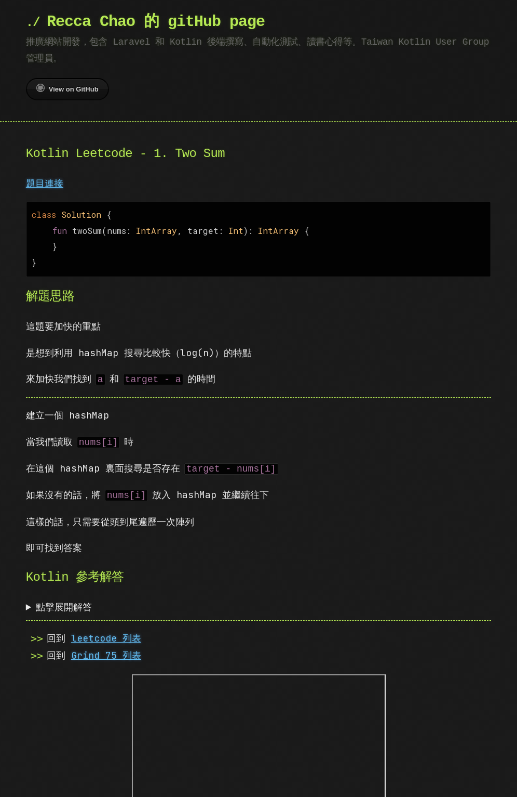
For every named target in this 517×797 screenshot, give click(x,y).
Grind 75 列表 (106, 651)
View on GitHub (67, 88)
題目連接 (44, 183)
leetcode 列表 (106, 634)
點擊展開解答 (64, 603)
